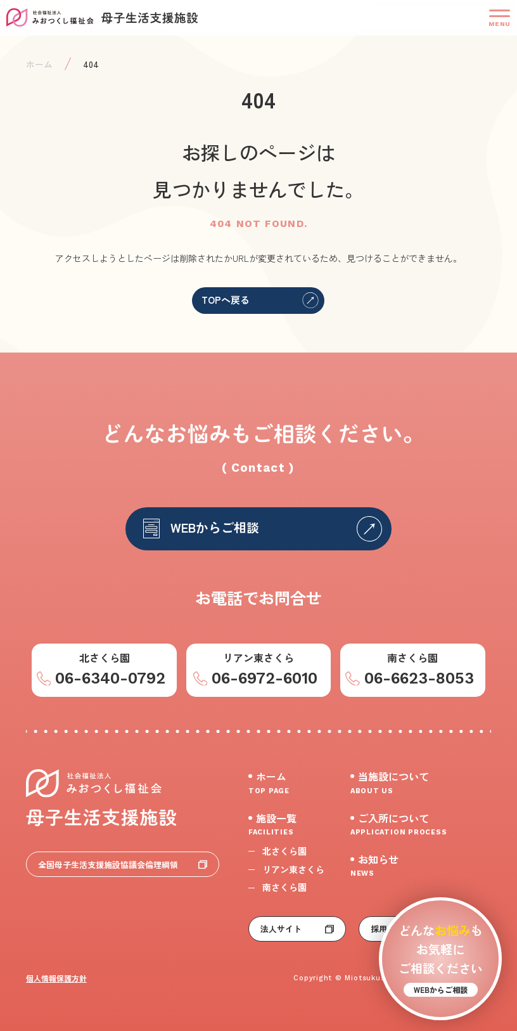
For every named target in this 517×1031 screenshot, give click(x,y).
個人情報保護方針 (56, 978)
